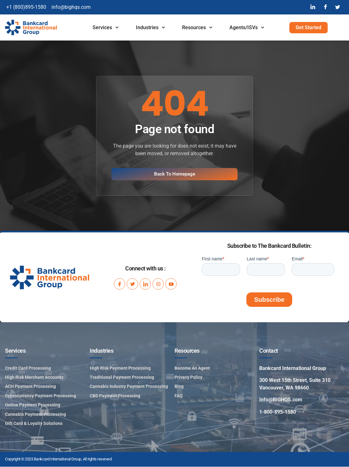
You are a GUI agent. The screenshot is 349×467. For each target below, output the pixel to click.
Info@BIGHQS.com (280, 400)
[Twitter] (337, 7)
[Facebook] (325, 7)
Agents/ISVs (246, 27)
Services (106, 27)
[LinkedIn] (312, 7)
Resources (197, 27)
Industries (150, 27)
